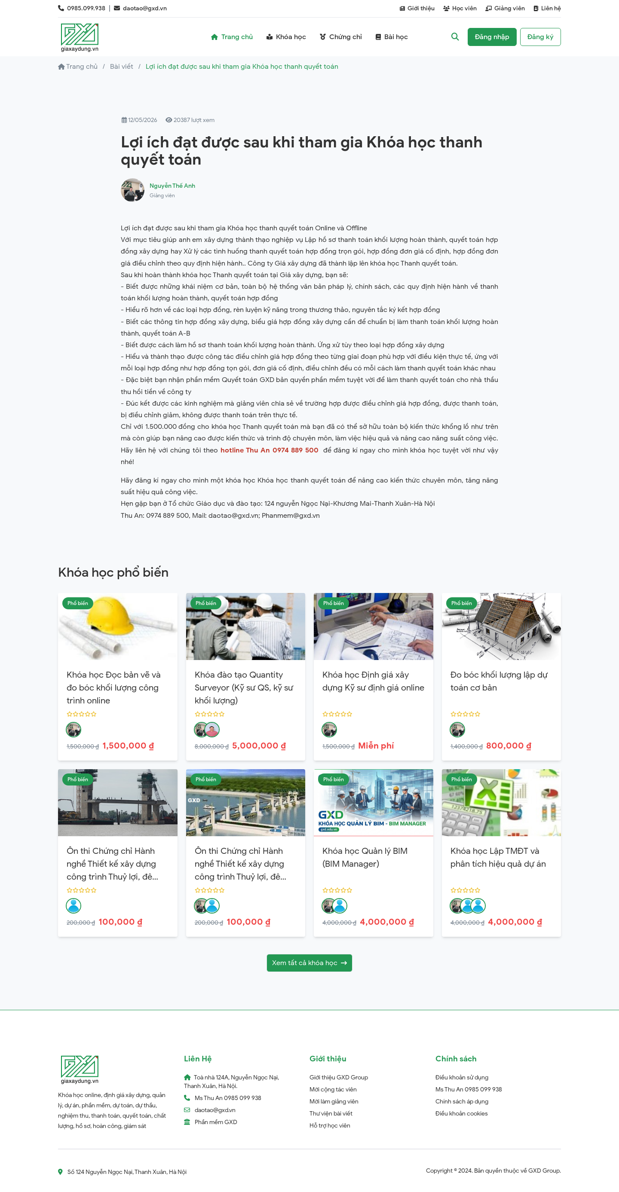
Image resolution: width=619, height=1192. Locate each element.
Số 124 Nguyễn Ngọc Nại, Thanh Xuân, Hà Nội (122, 1172)
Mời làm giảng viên (334, 1101)
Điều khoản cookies (461, 1113)
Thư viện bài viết (331, 1113)
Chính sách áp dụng (461, 1101)
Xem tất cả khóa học (309, 963)
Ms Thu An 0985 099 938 (468, 1089)
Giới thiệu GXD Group (339, 1077)
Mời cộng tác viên (333, 1089)
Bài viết (121, 66)
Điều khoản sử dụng (461, 1077)
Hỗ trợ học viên (330, 1125)
